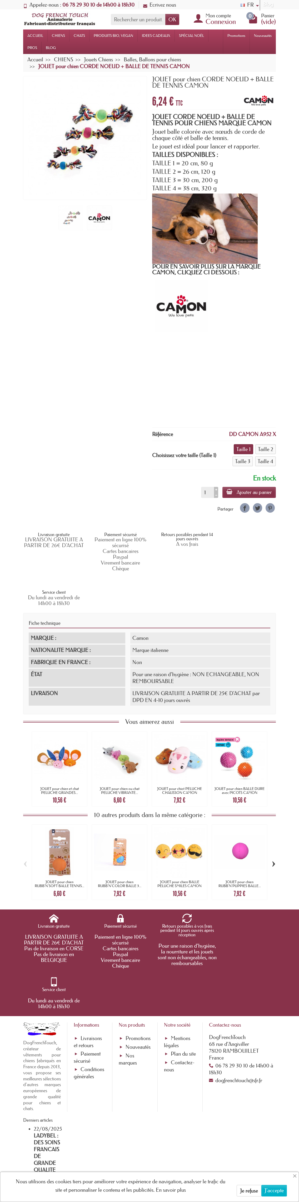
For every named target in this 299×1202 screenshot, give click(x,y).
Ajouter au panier (249, 492)
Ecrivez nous (159, 5)
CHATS (79, 35)
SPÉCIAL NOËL (191, 35)
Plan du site (183, 978)
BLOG (51, 47)
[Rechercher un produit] (138, 19)
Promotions (236, 35)
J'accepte (274, 1190)
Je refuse (249, 1191)
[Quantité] (207, 492)
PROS (32, 47)
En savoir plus (171, 1190)
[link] (244, 507)
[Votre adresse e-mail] (135, 1157)
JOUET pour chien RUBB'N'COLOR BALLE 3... (119, 849)
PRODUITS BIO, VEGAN (113, 35)
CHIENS (58, 35)
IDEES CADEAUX (156, 35)
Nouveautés (263, 35)
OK (172, 19)
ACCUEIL (35, 35)
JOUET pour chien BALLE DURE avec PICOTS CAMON (240, 755)
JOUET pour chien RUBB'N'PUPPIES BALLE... (239, 849)
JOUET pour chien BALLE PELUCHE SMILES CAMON (179, 849)
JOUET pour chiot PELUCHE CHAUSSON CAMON (179, 755)
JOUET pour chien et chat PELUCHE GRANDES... (59, 755)
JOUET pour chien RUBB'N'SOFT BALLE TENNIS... (59, 849)
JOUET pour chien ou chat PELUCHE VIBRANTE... (119, 755)
